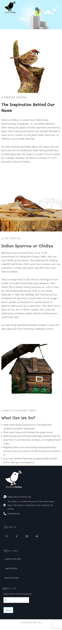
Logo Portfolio (11, 568)
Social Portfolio (12, 577)
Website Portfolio (13, 559)
